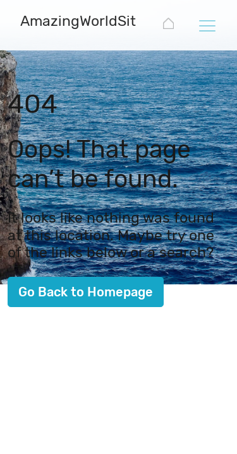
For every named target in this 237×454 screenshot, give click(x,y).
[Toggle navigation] (206, 25)
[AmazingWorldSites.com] (102, 22)
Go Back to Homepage (85, 292)
